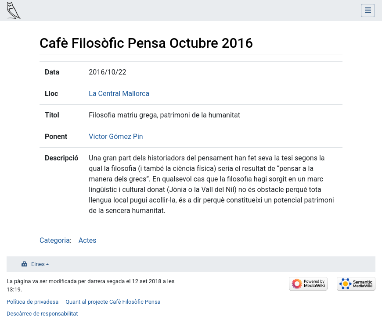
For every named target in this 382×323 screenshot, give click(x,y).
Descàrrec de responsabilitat (42, 313)
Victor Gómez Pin (116, 136)
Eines (38, 264)
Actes (88, 240)
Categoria (55, 240)
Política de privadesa (32, 301)
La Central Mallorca (119, 93)
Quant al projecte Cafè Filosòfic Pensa (112, 301)
